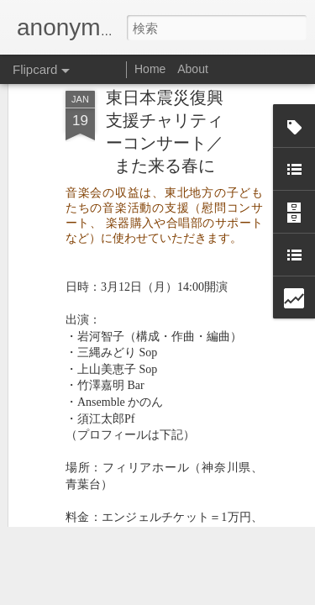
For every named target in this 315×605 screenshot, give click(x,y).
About (192, 69)
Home (149, 69)
